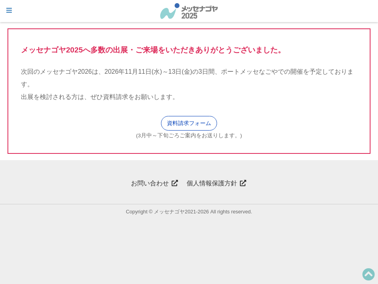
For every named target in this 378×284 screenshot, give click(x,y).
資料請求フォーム (189, 123)
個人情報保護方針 (217, 183)
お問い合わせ (154, 183)
